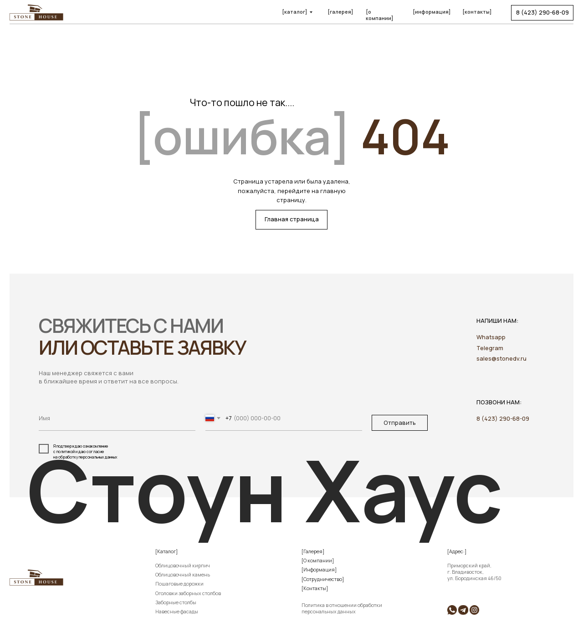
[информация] (431, 12)
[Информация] (319, 569)
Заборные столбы (175, 602)
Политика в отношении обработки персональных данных (342, 608)
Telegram (489, 348)
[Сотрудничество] (323, 579)
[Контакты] (315, 588)
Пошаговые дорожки (179, 584)
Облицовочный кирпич (182, 565)
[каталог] (294, 12)
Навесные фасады (176, 611)
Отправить (400, 422)
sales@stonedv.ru (501, 358)
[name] (117, 418)
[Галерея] (313, 551)
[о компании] (379, 15)
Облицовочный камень (182, 574)
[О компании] (318, 560)
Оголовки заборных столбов (188, 593)
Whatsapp (491, 337)
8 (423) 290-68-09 (502, 418)
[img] (463, 610)
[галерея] (340, 12)
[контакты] (476, 12)
